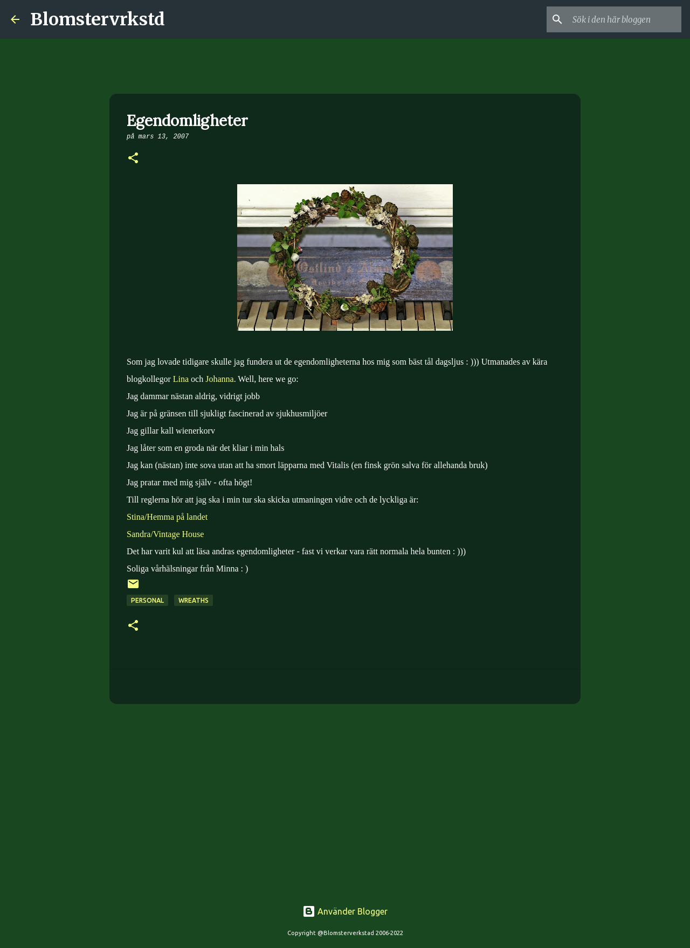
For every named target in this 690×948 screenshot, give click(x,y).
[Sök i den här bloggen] (624, 19)
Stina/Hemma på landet (167, 516)
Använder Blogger (345, 911)
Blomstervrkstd (97, 19)
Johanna (219, 379)
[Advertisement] (345, 795)
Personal (147, 600)
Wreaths (193, 600)
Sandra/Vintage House (165, 534)
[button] (133, 159)
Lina (181, 379)
